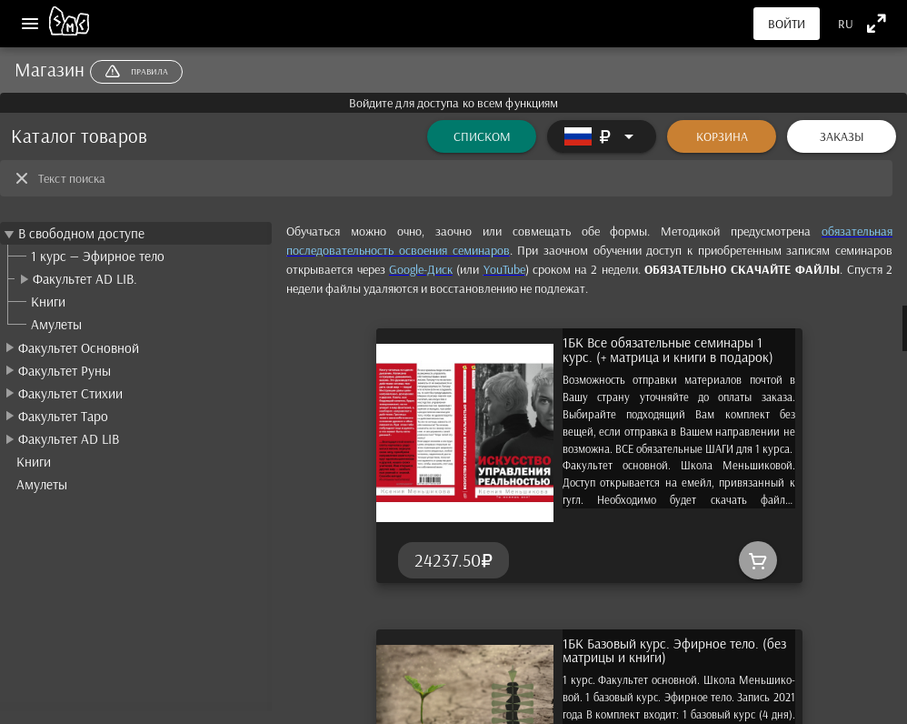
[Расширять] (601, 136)
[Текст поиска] (460, 178)
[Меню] (30, 24)
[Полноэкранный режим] (876, 23)
